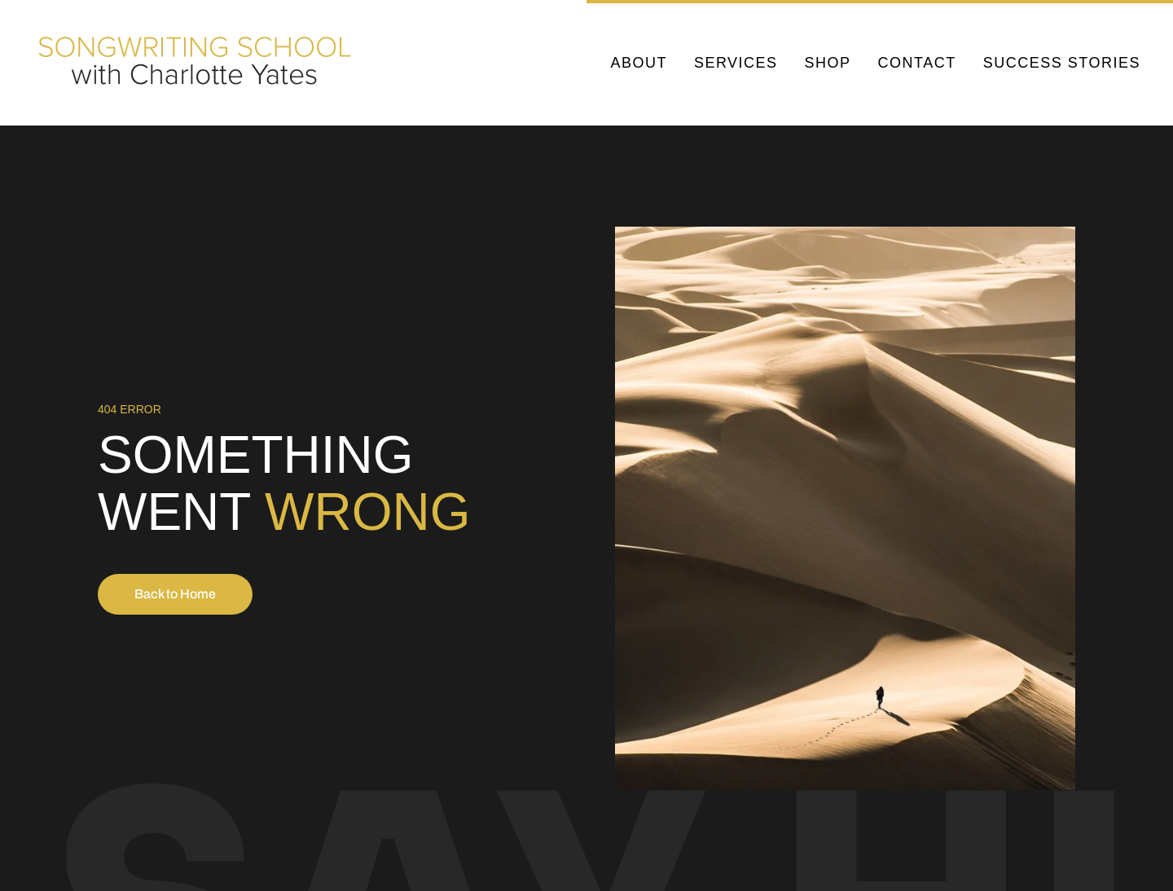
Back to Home (175, 594)
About (638, 63)
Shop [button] (828, 63)
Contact (917, 63)
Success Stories (1061, 63)
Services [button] (736, 63)
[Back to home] (197, 63)
